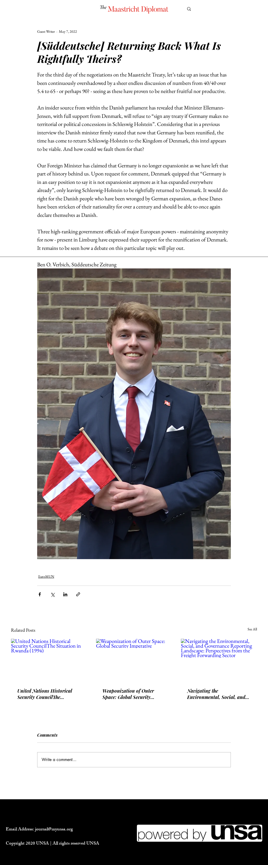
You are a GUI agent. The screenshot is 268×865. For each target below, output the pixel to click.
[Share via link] (78, 594)
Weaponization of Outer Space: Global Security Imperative (128, 694)
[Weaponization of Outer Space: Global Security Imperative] (134, 660)
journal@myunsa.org (54, 830)
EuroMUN (46, 576)
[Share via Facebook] (39, 594)
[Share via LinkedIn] (65, 594)
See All (252, 629)
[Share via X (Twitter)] (52, 594)
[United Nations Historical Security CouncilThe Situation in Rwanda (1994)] (49, 660)
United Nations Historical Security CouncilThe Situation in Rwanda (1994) (46, 694)
